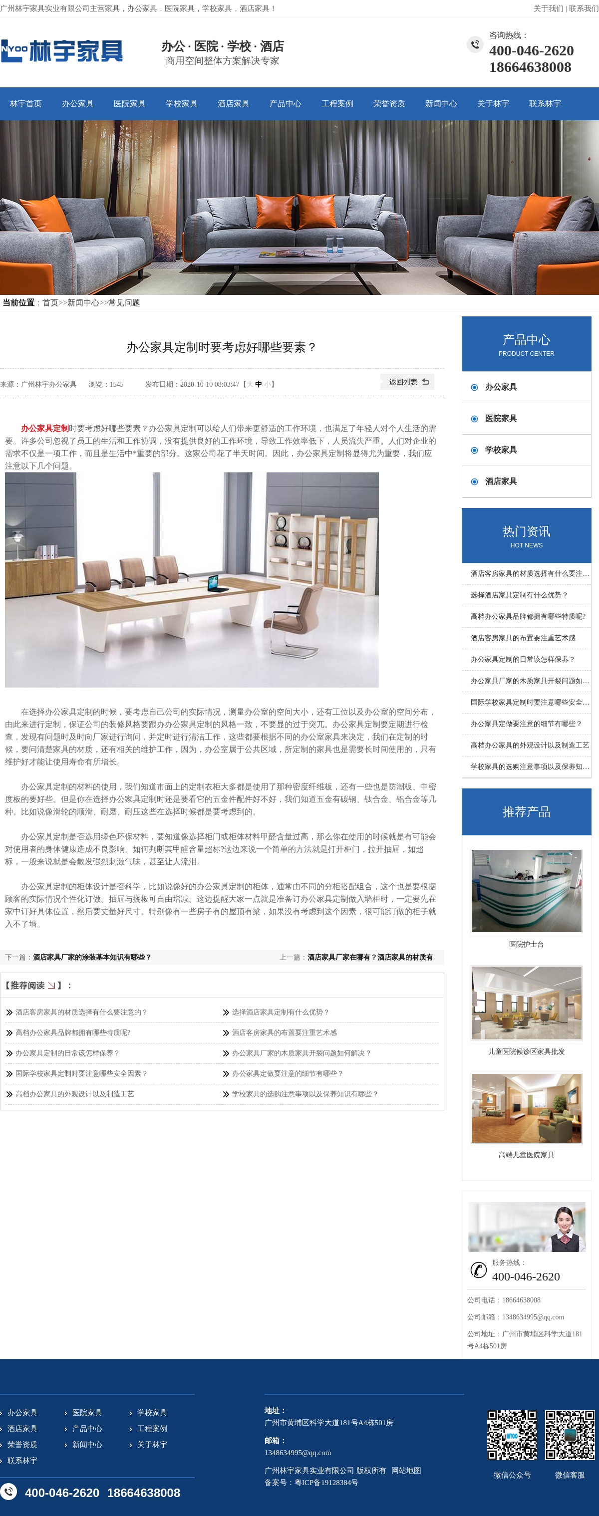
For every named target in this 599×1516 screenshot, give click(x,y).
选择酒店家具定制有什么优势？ (281, 1012)
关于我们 (549, 8)
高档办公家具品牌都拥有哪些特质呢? (72, 1032)
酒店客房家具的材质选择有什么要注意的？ (81, 1012)
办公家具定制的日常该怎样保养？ (67, 1053)
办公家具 (78, 103)
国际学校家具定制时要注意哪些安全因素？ (81, 1073)
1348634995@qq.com (533, 1317)
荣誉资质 (389, 103)
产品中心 (285, 103)
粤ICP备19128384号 (326, 1483)
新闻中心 (441, 103)
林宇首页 (26, 103)
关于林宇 (493, 103)
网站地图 (406, 1471)
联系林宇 (545, 103)
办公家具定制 (45, 428)
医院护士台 (526, 944)
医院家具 (130, 103)
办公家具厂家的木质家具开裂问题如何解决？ (302, 1053)
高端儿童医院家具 (527, 1155)
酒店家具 (234, 103)
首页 (50, 302)
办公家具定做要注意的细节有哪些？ (288, 1073)
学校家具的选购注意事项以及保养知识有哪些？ (305, 1094)
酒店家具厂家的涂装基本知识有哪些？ (92, 957)
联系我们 (584, 8)
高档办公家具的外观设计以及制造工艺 (74, 1094)
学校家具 (182, 103)
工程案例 (337, 103)
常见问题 (124, 302)
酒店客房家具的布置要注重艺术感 (284, 1032)
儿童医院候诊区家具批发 (526, 1051)
